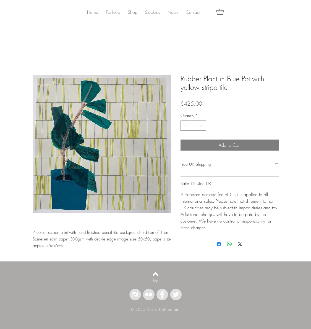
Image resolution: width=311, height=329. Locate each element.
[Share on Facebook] (219, 244)
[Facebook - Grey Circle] (162, 294)
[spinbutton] (193, 125)
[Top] (155, 280)
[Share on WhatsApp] (229, 244)
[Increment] (201, 125)
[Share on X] (240, 244)
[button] (116, 12)
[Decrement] (184, 125)
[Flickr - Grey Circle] (149, 294)
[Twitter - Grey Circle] (176, 294)
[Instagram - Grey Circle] (135, 294)
